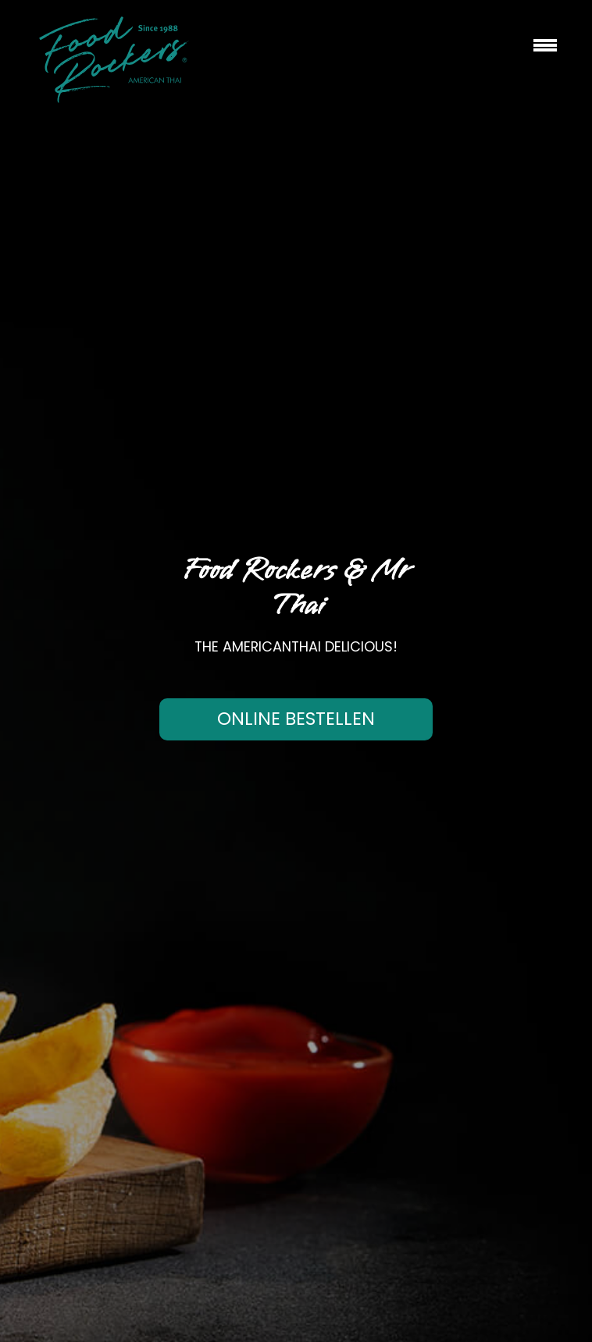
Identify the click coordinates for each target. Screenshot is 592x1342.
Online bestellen (296, 718)
